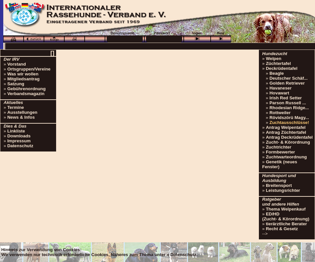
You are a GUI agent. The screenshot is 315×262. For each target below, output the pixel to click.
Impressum (19, 140)
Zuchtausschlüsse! (289, 122)
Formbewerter (280, 152)
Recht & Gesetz (282, 228)
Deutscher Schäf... (288, 78)
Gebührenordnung (26, 88)
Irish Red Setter (285, 97)
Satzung (15, 83)
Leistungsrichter (283, 190)
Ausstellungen (22, 112)
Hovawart (279, 93)
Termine (15, 107)
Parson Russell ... (287, 102)
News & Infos (21, 117)
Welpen (273, 58)
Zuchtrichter (278, 147)
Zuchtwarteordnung (286, 156)
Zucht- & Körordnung (288, 142)
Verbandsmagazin (25, 93)
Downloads (19, 135)
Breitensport (279, 185)
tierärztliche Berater (286, 223)
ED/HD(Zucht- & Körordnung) (285, 216)
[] (52, 53)
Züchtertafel (278, 63)
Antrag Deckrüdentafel (289, 137)
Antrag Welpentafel (285, 127)
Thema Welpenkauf (285, 209)
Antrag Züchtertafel (286, 132)
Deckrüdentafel (281, 68)
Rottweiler (279, 112)
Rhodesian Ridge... (289, 107)
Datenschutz (20, 145)
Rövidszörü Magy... (289, 117)
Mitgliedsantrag (23, 78)
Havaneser (280, 88)
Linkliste (16, 131)
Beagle (276, 73)
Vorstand (16, 64)
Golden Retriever (286, 83)
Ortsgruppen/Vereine (29, 69)
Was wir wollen (22, 73)
